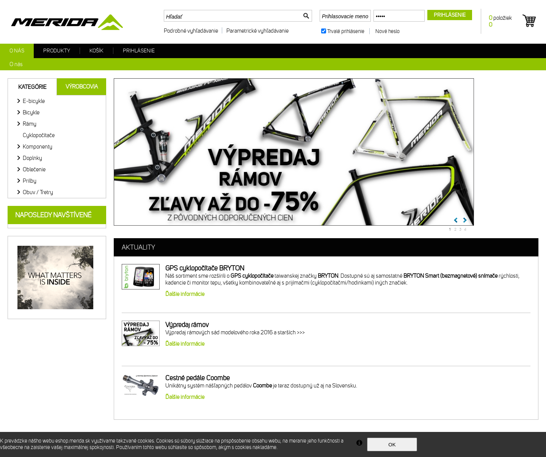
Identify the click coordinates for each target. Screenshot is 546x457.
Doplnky (32, 158)
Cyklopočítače (39, 135)
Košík (96, 50)
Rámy (29, 123)
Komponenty (37, 146)
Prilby (29, 180)
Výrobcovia (82, 86)
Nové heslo (387, 31)
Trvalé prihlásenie (345, 31)
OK (391, 445)
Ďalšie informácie (184, 294)
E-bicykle (34, 101)
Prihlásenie (139, 50)
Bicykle (31, 112)
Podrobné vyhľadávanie (191, 30)
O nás (16, 50)
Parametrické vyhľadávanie (257, 30)
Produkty (56, 50)
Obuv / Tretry (38, 192)
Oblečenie (34, 169)
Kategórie (32, 87)
